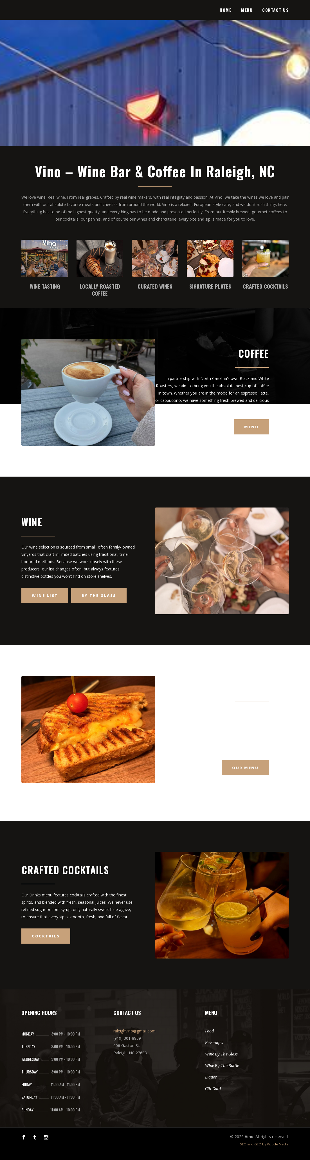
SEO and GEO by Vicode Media (264, 1144)
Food (209, 1031)
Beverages (214, 1042)
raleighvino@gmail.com (134, 1031)
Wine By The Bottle (222, 1065)
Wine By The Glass (221, 1054)
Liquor (211, 1077)
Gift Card (213, 1088)
